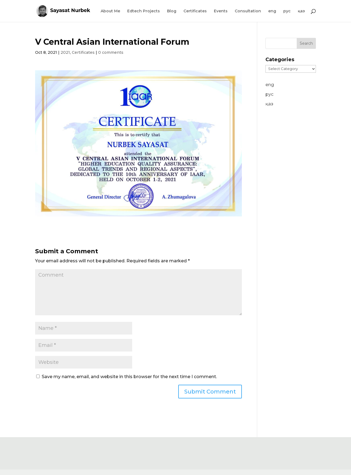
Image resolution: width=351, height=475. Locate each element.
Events (221, 11)
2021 (65, 52)
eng (272, 11)
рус (287, 11)
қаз (301, 11)
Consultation (248, 11)
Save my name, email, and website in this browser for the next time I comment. (129, 376)
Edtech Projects (143, 11)
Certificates (195, 11)
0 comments (110, 52)
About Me (110, 11)
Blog (171, 11)
